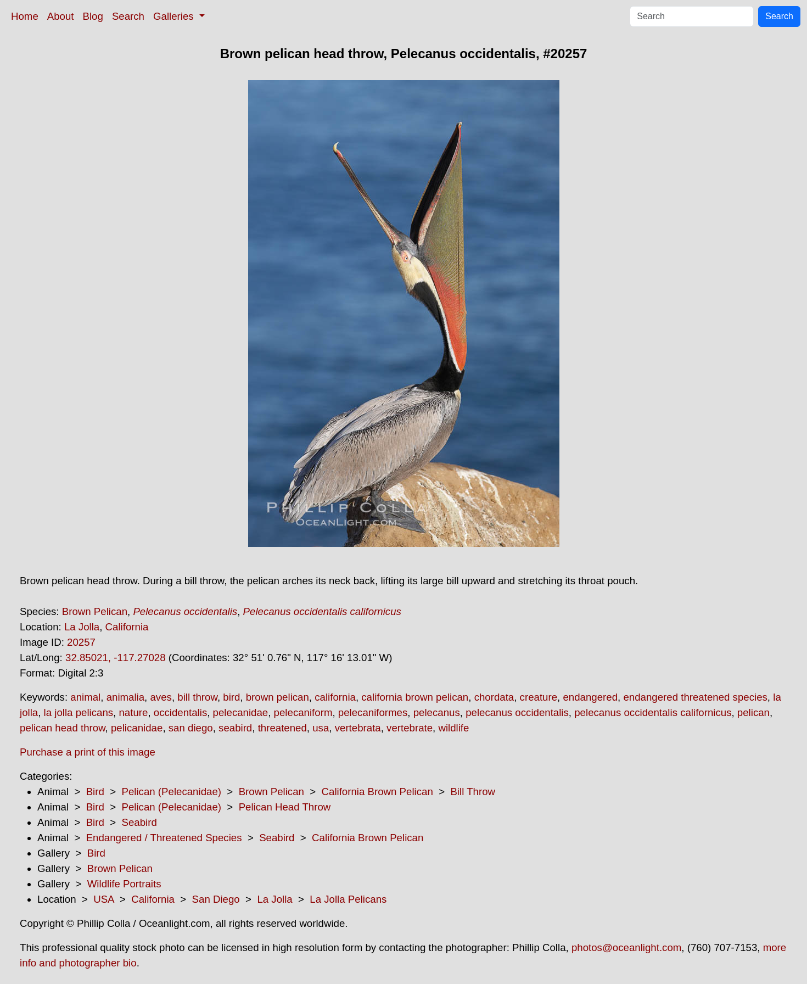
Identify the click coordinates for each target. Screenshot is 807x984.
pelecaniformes (373, 712)
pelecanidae (240, 712)
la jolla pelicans (79, 712)
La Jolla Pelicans (348, 899)
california (335, 697)
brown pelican (277, 697)
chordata (494, 697)
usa (320, 728)
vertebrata (358, 728)
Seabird (138, 822)
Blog (93, 16)
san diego (191, 728)
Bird (95, 791)
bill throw (197, 697)
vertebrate (409, 728)
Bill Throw (472, 791)
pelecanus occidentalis (517, 712)
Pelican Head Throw (285, 807)
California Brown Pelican (377, 791)
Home (24, 16)
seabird (235, 728)
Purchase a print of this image (87, 752)
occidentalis (180, 712)
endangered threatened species (695, 697)
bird (231, 697)
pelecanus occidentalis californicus (652, 712)
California (127, 627)
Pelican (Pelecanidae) (171, 791)
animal (85, 697)
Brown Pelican (94, 611)
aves (160, 697)
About (60, 16)
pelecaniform (303, 712)
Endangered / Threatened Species (164, 837)
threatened (282, 728)
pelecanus (436, 712)
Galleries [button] (175, 16)
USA (103, 899)
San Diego (216, 899)
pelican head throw (62, 728)
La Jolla (81, 627)
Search (128, 16)
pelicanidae (136, 728)
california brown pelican (414, 697)
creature (538, 697)
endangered (590, 697)
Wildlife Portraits (124, 884)
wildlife (453, 728)
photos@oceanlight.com (626, 947)
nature (133, 712)
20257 (81, 642)
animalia (125, 697)
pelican (753, 712)
